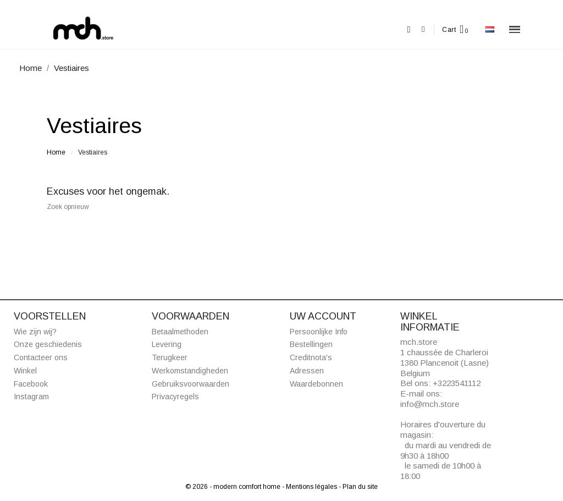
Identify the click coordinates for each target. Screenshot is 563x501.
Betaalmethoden (180, 331)
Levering (166, 344)
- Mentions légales (310, 487)
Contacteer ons (41, 357)
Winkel (25, 370)
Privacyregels (175, 396)
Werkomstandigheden (190, 370)
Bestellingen (311, 344)
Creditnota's (311, 357)
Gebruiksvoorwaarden (190, 383)
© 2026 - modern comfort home (233, 487)
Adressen (307, 370)
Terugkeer (169, 357)
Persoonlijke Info (318, 331)
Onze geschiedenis (48, 344)
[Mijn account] (423, 29)
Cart (449, 30)
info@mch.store (429, 404)
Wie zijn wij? (35, 331)
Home (56, 152)
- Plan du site (358, 487)
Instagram (31, 396)
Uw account (323, 316)
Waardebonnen (316, 383)
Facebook (31, 383)
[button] (409, 29)
